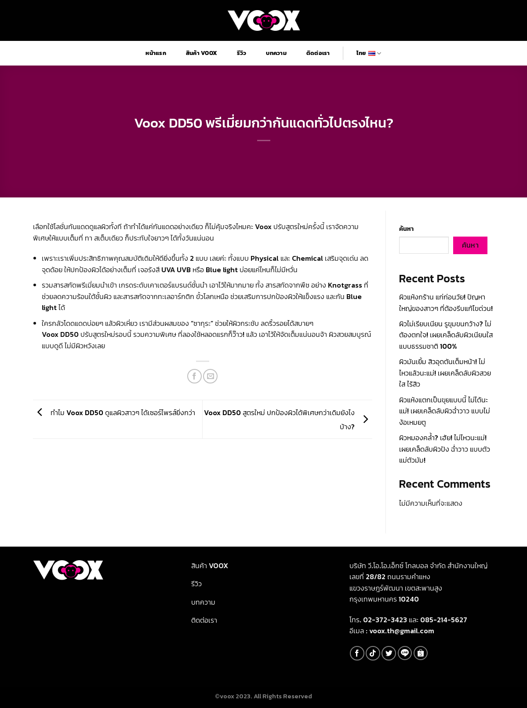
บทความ (276, 53)
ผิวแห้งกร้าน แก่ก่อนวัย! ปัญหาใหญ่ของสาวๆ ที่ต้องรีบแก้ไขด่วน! (446, 303)
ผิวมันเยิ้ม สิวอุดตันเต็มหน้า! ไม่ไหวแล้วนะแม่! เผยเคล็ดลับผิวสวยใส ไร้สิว (445, 372)
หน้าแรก (155, 53)
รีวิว (242, 53)
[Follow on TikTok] (373, 653)
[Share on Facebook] (194, 376)
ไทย (368, 53)
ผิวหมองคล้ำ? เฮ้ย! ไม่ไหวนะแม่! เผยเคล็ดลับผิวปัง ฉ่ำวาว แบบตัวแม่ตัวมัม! (444, 448)
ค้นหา (406, 229)
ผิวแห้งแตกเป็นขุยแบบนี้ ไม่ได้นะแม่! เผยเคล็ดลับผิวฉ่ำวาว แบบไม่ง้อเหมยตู (444, 410)
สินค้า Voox (201, 53)
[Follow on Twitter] (389, 653)
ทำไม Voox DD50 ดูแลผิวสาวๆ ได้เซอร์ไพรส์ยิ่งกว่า (114, 412)
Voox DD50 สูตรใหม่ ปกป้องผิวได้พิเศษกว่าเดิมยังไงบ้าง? (288, 419)
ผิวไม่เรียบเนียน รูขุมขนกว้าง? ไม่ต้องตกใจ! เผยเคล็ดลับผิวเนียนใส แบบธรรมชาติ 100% (446, 334)
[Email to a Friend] (210, 376)
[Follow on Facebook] (357, 653)
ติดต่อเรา (318, 53)
